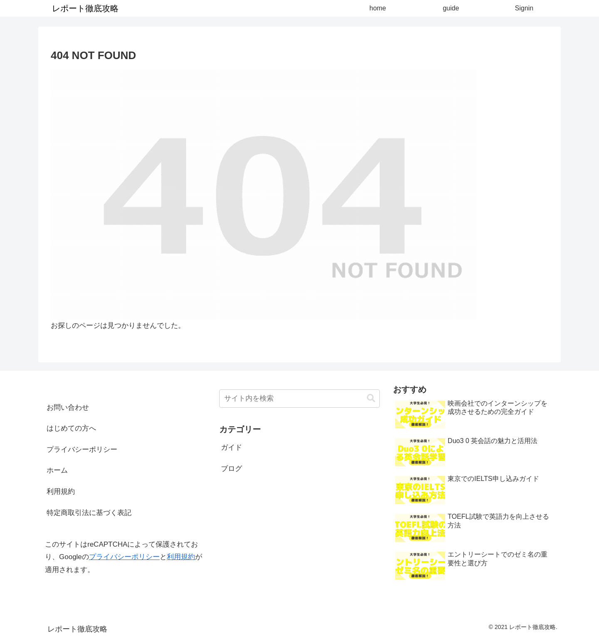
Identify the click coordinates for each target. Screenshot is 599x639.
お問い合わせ (68, 407)
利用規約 (61, 491)
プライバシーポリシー (82, 449)
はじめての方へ (71, 428)
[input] (299, 398)
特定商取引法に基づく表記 (89, 513)
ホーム (57, 470)
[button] (371, 398)
